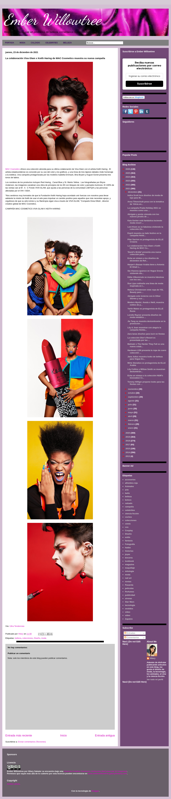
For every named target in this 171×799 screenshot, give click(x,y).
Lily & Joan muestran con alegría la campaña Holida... (144, 328)
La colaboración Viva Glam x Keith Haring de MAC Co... (143, 247)
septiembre (133, 397)
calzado (128, 503)
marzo (131, 420)
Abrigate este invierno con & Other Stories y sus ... (144, 297)
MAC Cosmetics (12, 169)
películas (129, 588)
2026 (128, 169)
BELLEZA (67, 43)
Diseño (37, 638)
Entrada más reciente (18, 735)
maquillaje (130, 568)
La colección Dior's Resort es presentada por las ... (141, 339)
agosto (131, 401)
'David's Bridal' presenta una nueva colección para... (144, 253)
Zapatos (129, 619)
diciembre (133, 192)
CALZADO (35, 43)
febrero (131, 424)
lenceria (128, 558)
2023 (128, 181)
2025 (128, 173)
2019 (128, 437)
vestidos (129, 608)
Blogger (95, 791)
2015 (128, 448)
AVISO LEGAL (13, 784)
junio (130, 408)
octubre (132, 393)
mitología (129, 571)
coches (128, 517)
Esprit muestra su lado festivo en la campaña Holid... (144, 234)
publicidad (130, 595)
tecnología (130, 605)
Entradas (129, 633)
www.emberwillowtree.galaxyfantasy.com (107, 773)
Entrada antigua (105, 735)
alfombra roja (131, 483)
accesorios (130, 479)
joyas (127, 554)
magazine (129, 564)
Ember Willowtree (52, 19)
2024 (128, 177)
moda (43, 638)
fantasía (128, 540)
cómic (128, 524)
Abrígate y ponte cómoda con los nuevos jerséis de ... (143, 215)
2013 (128, 456)
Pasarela (129, 585)
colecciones (27, 638)
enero (131, 428)
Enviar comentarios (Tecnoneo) (32, 742)
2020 (128, 433)
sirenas (128, 598)
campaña (129, 507)
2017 (128, 444)
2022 (128, 185)
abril (130, 416)
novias (128, 581)
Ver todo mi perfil (155, 679)
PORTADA (9, 43)
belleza (18, 638)
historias (129, 551)
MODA (22, 43)
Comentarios (131, 637)
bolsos (128, 500)
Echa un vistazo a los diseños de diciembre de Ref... (143, 259)
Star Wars (129, 602)
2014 (128, 452)
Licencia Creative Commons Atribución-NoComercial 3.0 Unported (95, 771)
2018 (128, 441)
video (127, 612)
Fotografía (130, 544)
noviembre (133, 389)
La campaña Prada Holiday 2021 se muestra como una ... (144, 209)
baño (127, 493)
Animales (129, 486)
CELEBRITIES (51, 43)
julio (130, 404)
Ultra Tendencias (17, 626)
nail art (128, 578)
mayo (131, 412)
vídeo (127, 615)
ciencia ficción (132, 513)
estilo (127, 537)
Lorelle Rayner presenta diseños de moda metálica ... (144, 316)
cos (126, 527)
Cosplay (129, 530)
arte (127, 490)
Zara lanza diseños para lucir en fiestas (146, 334)
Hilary (152, 658)
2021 (128, 188)
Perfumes (129, 592)
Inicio (63, 735)
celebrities (130, 510)
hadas (128, 547)
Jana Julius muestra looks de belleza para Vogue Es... (145, 357)
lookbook (129, 561)
